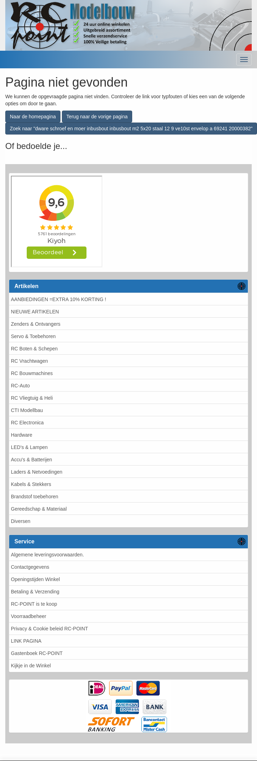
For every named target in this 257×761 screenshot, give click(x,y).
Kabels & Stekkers (31, 484)
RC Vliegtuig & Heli (32, 398)
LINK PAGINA (26, 641)
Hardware (21, 435)
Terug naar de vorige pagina (97, 116)
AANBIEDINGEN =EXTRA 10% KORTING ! (58, 299)
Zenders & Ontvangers (35, 324)
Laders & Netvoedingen (36, 472)
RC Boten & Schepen (34, 348)
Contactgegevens (30, 567)
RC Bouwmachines (32, 373)
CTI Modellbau (27, 410)
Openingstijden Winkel (35, 579)
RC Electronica (27, 422)
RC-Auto (20, 385)
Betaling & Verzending (35, 591)
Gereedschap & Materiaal (39, 509)
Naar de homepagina (33, 116)
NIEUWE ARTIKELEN (35, 311)
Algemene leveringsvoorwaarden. (47, 554)
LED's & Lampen (29, 447)
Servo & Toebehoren (33, 336)
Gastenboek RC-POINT (37, 653)
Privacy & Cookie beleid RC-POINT (49, 628)
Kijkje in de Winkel (31, 665)
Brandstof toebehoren (34, 496)
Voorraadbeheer (28, 616)
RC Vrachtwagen (29, 361)
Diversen (20, 521)
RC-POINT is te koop (34, 604)
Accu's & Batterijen (31, 459)
